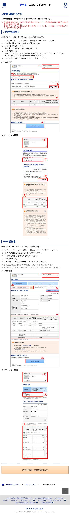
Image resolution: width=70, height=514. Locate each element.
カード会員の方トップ (12, 484)
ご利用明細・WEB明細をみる (35, 470)
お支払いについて (30, 484)
